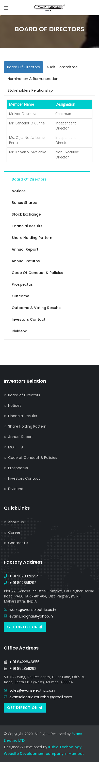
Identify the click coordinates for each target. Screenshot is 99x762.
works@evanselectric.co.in (32, 609)
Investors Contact (28, 319)
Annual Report (25, 249)
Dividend (19, 331)
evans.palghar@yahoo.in (31, 616)
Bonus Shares (24, 202)
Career (14, 532)
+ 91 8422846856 (24, 661)
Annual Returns (26, 261)
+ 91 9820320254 (24, 576)
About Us (16, 522)
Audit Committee (62, 67)
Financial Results (27, 226)
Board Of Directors (23, 67)
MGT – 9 (15, 447)
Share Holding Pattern (32, 237)
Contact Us (18, 542)
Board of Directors (29, 179)
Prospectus (22, 284)
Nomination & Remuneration (33, 78)
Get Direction (25, 626)
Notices (19, 190)
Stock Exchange (26, 214)
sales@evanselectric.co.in (32, 690)
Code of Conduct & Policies (37, 272)
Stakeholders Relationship (30, 90)
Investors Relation (25, 381)
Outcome (20, 296)
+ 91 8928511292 (22, 582)
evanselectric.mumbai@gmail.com (40, 697)
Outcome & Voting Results (36, 307)
